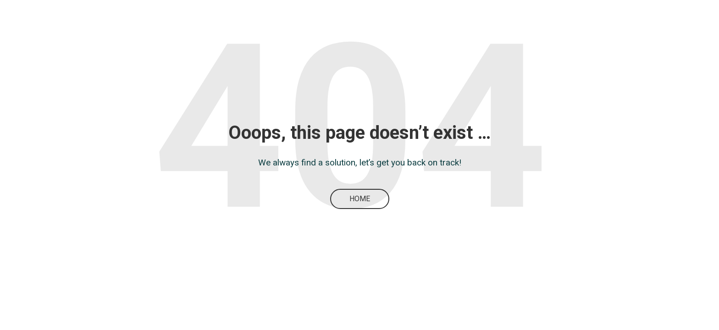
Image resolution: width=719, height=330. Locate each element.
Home (359, 198)
